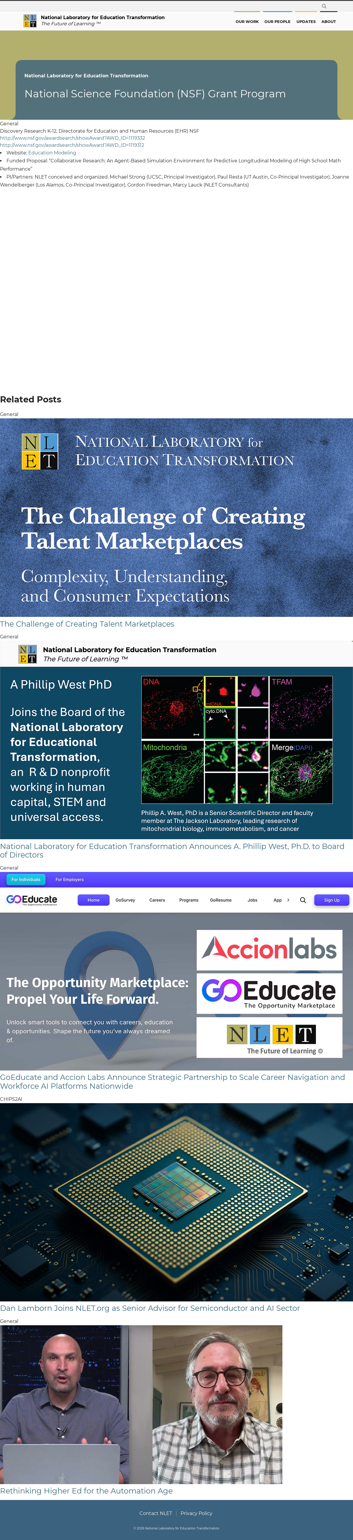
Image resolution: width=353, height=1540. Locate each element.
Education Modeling (52, 153)
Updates (298, 21)
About (321, 21)
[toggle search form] (324, 6)
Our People (270, 21)
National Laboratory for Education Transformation (94, 76)
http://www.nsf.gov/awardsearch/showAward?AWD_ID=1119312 (72, 145)
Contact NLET (155, 1513)
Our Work (239, 21)
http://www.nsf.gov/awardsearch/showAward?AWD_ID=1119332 (72, 138)
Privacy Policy (196, 1513)
